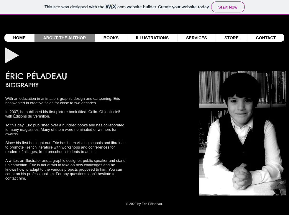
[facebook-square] (141, 211)
